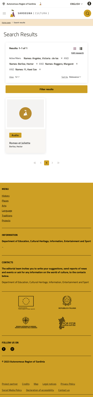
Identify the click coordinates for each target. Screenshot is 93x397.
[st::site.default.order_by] (76, 77)
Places (5, 201)
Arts (4, 205)
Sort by (65, 77)
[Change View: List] (81, 48)
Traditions (7, 215)
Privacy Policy (68, 384)
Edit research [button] (77, 53)
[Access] (89, 3)
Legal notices (49, 384)
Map (36, 384)
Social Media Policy (12, 390)
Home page (6, 22)
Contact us (64, 390)
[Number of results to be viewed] (18, 77)
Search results (19, 22)
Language (7, 210)
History (6, 196)
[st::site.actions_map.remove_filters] (61, 58)
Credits (25, 384)
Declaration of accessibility (40, 390)
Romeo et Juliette (19, 143)
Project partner (10, 384)
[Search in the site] (87, 13)
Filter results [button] (47, 89)
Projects (6, 220)
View (11, 77)
